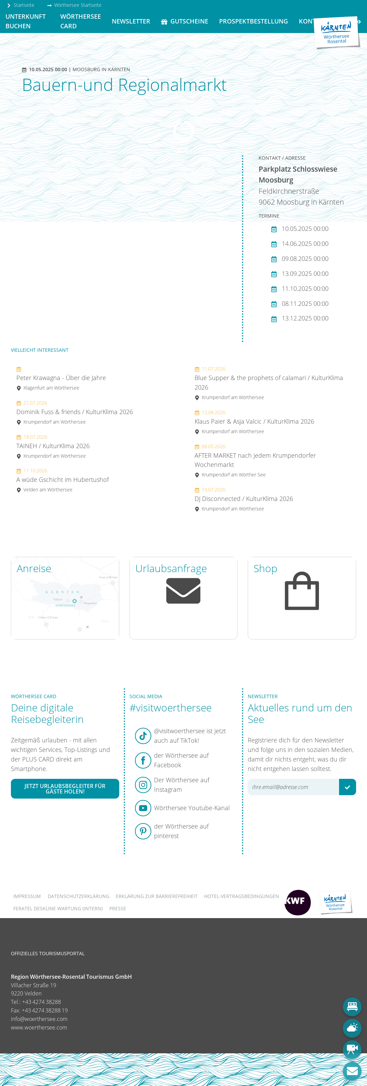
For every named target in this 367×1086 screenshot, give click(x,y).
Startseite (20, 5)
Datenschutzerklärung (78, 896)
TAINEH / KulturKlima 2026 (53, 446)
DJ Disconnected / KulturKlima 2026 (244, 499)
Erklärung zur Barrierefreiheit (157, 896)
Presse (117, 908)
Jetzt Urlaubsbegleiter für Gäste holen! (65, 788)
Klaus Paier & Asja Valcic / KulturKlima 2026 (254, 422)
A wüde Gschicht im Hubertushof (62, 480)
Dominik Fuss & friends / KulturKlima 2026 (74, 412)
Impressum (27, 896)
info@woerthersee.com (39, 1019)
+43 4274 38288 (41, 1002)
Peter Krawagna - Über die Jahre (61, 378)
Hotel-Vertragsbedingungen (241, 896)
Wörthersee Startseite (74, 5)
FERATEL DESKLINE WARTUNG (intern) (58, 908)
